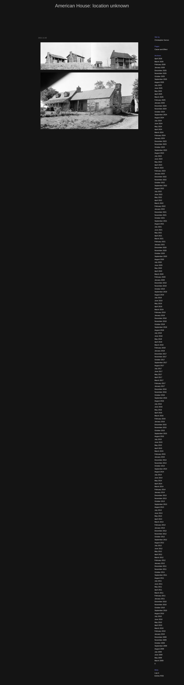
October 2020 (160, 253)
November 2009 (161, 640)
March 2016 (159, 416)
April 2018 (158, 342)
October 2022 (160, 182)
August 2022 (159, 188)
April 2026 (158, 58)
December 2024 (161, 106)
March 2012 (159, 557)
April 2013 (158, 519)
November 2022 (161, 180)
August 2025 (159, 82)
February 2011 (160, 596)
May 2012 (158, 551)
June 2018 (158, 336)
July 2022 (158, 191)
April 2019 (158, 306)
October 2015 (160, 430)
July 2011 (158, 581)
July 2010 (158, 616)
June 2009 (158, 655)
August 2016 (159, 401)
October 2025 (160, 76)
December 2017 (161, 354)
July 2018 (158, 333)
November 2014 (161, 463)
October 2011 (160, 572)
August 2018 (159, 330)
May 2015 (158, 445)
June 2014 (158, 478)
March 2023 (159, 168)
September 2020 (161, 256)
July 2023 (158, 156)
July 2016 (158, 404)
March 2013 (159, 522)
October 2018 (160, 324)
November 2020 (161, 250)
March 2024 (159, 132)
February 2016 (160, 419)
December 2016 (161, 389)
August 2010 (159, 613)
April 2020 (158, 271)
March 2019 (159, 309)
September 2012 (161, 540)
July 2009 (158, 652)
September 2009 (161, 646)
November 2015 (161, 427)
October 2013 (160, 501)
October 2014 (160, 466)
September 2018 (161, 327)
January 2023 (160, 174)
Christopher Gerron (162, 40)
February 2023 (160, 171)
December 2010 (161, 601)
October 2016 (160, 395)
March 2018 (159, 345)
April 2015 (158, 448)
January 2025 (160, 103)
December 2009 (161, 637)
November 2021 (161, 215)
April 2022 (158, 200)
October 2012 (160, 537)
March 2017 (159, 380)
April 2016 (158, 413)
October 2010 (160, 607)
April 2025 (158, 94)
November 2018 (161, 321)
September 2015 (161, 433)
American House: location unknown (92, 5)
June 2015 (158, 442)
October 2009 (160, 643)
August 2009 (159, 649)
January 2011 (160, 599)
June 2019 (158, 301)
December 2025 (161, 70)
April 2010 (158, 625)
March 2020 (159, 274)
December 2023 (161, 141)
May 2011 (158, 587)
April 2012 (158, 554)
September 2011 (161, 575)
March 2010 (159, 628)
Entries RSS (159, 676)
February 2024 (160, 135)
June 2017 (158, 371)
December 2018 (161, 318)
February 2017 (160, 383)
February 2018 (160, 348)
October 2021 (160, 218)
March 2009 (159, 661)
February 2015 (160, 454)
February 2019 (160, 312)
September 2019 (161, 292)
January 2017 (160, 386)
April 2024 (158, 129)
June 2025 (158, 88)
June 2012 (158, 548)
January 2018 (160, 351)
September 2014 (161, 469)
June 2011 (158, 584)
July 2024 (158, 121)
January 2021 (160, 245)
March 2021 (159, 238)
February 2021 (160, 241)
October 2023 (160, 147)
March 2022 (159, 203)
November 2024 (161, 109)
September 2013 (161, 504)
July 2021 (158, 227)
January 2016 (160, 421)
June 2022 (158, 194)
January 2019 (160, 315)
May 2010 (158, 622)
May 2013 (158, 516)
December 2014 (161, 460)
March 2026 (159, 62)
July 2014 (158, 475)
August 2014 (159, 472)
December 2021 (161, 212)
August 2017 (159, 365)
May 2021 (158, 233)
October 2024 (160, 112)
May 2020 (158, 268)
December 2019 (161, 283)
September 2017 (161, 362)
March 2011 (159, 593)
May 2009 (158, 658)
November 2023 (161, 144)
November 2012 (161, 534)
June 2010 (158, 619)
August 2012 (159, 543)
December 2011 (161, 566)
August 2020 (159, 259)
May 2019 (158, 303)
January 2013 (160, 528)
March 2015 (159, 451)
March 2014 (159, 486)
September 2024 (161, 115)
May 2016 (158, 410)
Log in (157, 673)
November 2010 (161, 604)
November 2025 (161, 73)
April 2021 (158, 236)
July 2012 (158, 545)
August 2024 (159, 118)
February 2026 (160, 64)
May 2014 (158, 481)
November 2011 (161, 569)
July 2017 (158, 368)
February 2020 (160, 277)
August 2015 (159, 436)
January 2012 (160, 563)
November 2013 (161, 498)
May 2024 (158, 126)
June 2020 (158, 265)
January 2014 (160, 492)
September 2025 (161, 79)
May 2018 (158, 339)
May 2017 (158, 374)
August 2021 (159, 224)
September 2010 (161, 610)
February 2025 (160, 100)
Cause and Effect (161, 49)
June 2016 (158, 407)
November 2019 (161, 286)
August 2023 (159, 153)
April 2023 (158, 165)
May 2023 (158, 162)
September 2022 (161, 185)
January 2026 (160, 67)
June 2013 (158, 513)
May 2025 (158, 91)
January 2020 (160, 280)
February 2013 (160, 525)
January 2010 (160, 634)
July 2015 (158, 439)
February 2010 (160, 631)
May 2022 (158, 197)
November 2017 (161, 357)
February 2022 (160, 206)
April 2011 (158, 590)
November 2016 (161, 392)
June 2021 (158, 230)
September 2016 (161, 398)
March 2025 (159, 97)
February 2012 (160, 560)
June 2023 (158, 159)
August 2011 (159, 578)
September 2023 (161, 150)
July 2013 (158, 510)
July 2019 (158, 298)
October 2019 (160, 289)
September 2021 (161, 221)
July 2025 (158, 85)
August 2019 (159, 295)
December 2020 (161, 247)
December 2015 (161, 424)
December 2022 (161, 177)
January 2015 (160, 457)
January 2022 (160, 209)
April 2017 (158, 377)
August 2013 (159, 507)
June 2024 (158, 123)
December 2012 (161, 531)
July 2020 (158, 262)
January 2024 (160, 138)
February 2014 (160, 489)
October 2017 (160, 360)
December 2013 (161, 495)
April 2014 (158, 484)
